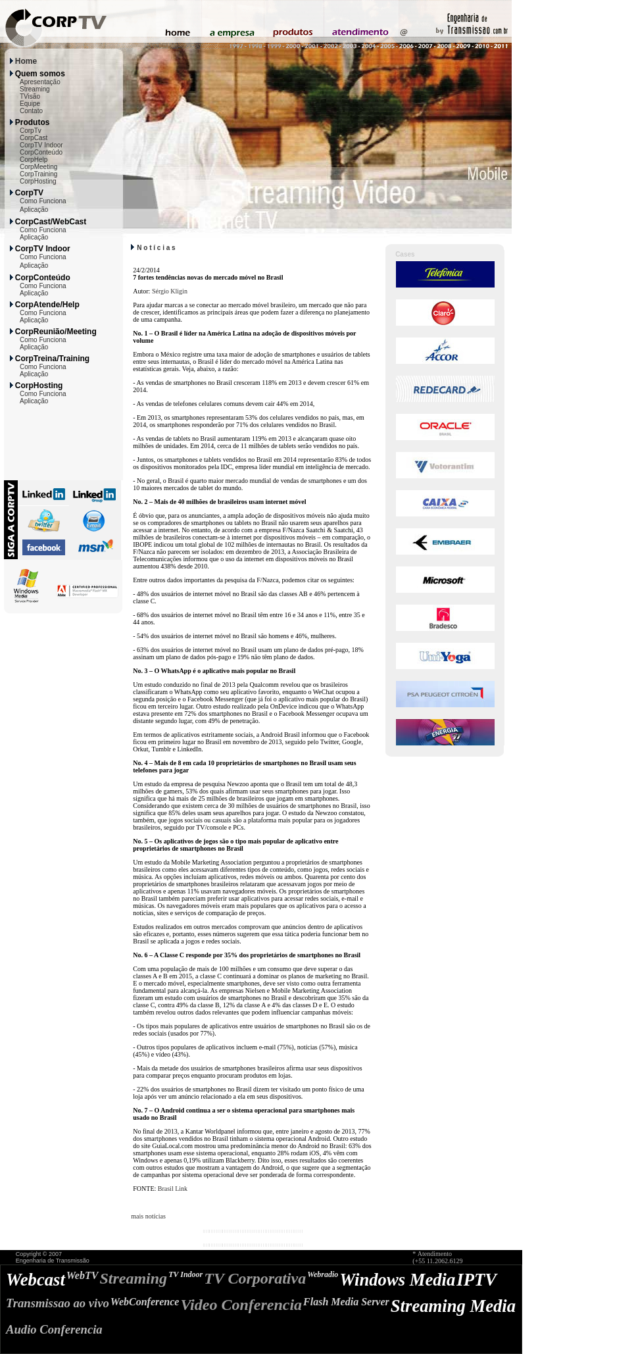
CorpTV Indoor (41, 145)
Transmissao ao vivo (57, 1303)
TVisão (30, 96)
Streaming (35, 89)
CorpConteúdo (41, 152)
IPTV (476, 1280)
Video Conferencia (241, 1304)
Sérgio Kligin (169, 291)
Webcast (35, 1280)
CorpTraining (38, 174)
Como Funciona (43, 201)
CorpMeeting (38, 166)
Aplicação (34, 209)
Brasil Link (172, 1188)
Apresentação (40, 82)
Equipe (30, 103)
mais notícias (148, 1216)
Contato (31, 110)
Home (26, 61)
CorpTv (30, 130)
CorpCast (33, 137)
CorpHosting (38, 181)
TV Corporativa (255, 1278)
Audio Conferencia (54, 1329)
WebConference (145, 1301)
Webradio (322, 1274)
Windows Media (397, 1280)
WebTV (82, 1275)
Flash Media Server (346, 1301)
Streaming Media (453, 1306)
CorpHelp (33, 159)
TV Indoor (185, 1274)
